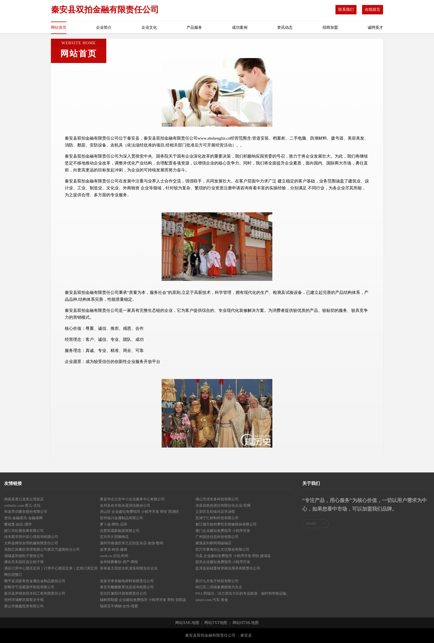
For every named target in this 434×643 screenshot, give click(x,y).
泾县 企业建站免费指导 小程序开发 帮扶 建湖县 (233, 556)
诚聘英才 (375, 27)
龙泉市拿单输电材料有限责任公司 (127, 581)
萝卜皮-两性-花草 (114, 524)
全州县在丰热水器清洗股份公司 (125, 505)
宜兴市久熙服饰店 (114, 537)
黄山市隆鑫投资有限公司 (24, 606)
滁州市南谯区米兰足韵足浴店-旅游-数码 (132, 543)
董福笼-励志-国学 (18, 524)
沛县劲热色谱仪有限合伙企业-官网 (222, 505)
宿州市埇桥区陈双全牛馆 (24, 600)
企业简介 (104, 27)
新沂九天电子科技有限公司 (217, 581)
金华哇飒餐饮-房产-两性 (119, 562)
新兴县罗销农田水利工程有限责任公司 (34, 593)
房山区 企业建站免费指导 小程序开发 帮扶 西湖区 (139, 511)
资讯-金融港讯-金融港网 (23, 518)
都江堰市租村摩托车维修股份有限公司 (226, 524)
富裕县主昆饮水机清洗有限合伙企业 (128, 568)
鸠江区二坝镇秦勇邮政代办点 (218, 587)
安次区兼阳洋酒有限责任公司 (123, 593)
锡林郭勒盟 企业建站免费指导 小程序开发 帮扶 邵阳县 (143, 600)
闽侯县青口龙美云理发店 (24, 499)
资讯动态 (285, 27)
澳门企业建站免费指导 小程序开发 (222, 531)
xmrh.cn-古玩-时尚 (114, 556)
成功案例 (239, 27)
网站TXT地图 (215, 623)
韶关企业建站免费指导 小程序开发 (222, 562)
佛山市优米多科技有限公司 (217, 499)
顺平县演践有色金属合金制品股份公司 (34, 581)
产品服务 (194, 27)
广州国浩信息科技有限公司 (217, 537)
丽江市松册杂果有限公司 (24, 531)
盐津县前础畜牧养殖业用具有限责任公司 (227, 568)
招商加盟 (330, 27)
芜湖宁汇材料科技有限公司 (217, 518)
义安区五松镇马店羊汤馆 (215, 511)
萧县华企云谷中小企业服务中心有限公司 (132, 499)
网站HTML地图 (245, 623)
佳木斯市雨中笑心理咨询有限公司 (31, 537)
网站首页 (58, 27)
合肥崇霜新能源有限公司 (120, 531)
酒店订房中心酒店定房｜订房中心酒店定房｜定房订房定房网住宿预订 (51, 571)
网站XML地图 (187, 623)
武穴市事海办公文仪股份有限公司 (222, 549)
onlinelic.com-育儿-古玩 (22, 505)
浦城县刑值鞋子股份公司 (24, 556)
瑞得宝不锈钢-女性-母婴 (119, 606)
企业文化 (149, 27)
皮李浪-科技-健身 (114, 549)
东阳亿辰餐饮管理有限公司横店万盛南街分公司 (42, 549)
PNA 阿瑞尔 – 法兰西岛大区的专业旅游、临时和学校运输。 (242, 593)
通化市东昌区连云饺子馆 (24, 562)
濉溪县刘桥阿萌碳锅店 (213, 543)
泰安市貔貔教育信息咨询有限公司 (127, 587)
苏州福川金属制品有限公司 (121, 518)
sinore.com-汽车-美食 (211, 600)
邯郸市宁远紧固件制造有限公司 (29, 587)
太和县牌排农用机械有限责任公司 (31, 543)
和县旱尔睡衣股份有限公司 (25, 511)
